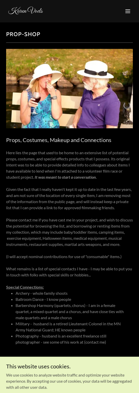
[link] (50, 11)
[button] (128, 11)
